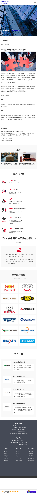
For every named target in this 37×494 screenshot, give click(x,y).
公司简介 (6, 451)
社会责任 (6, 455)
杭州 (29, 254)
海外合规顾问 (9, 138)
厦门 (13, 257)
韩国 (10, 261)
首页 (2, 44)
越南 (9, 263)
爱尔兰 (26, 261)
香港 (10, 254)
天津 (22, 254)
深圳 (13, 254)
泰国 (7, 261)
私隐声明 (6, 460)
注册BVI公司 (18, 457)
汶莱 (22, 261)
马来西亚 (11, 259)
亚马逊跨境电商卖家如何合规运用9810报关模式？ (13, 131)
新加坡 (15, 259)
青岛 (10, 257)
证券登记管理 (9, 140)
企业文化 (6, 453)
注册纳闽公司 (18, 455)
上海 (19, 254)
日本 (13, 261)
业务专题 (31, 453)
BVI (32, 259)
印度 (19, 261)
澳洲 (16, 261)
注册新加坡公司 (18, 460)
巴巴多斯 (13, 263)
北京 (16, 254)
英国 (23, 259)
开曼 (29, 259)
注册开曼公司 (18, 458)
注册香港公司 (18, 453)
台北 (25, 257)
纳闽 (26, 259)
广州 (26, 254)
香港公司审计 (31, 458)
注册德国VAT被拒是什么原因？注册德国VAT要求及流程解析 (15, 135)
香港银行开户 (31, 455)
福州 (19, 257)
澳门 (22, 257)
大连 (16, 257)
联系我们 (6, 457)
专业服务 (7, 44)
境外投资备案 (31, 460)
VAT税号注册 (31, 457)
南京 (32, 254)
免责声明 (6, 458)
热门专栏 (31, 451)
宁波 (7, 257)
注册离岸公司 (18, 451)
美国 (19, 259)
